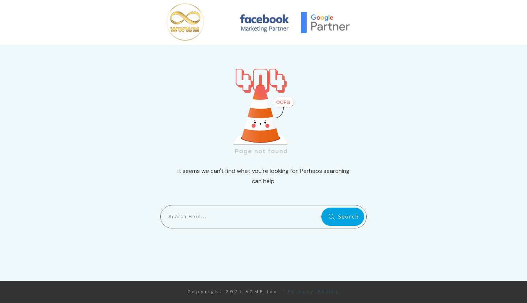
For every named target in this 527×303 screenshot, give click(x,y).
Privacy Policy (314, 291)
